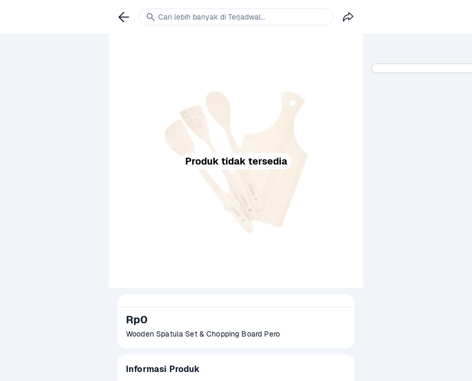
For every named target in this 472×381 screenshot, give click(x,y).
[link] (123, 17)
